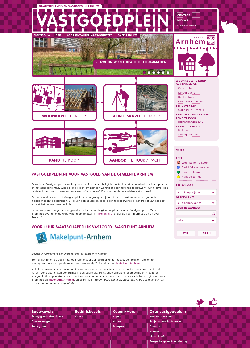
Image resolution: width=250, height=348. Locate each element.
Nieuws (182, 20)
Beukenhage (186, 97)
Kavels (79, 316)
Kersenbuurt (186, 92)
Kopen (117, 316)
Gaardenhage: (186, 84)
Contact (183, 15)
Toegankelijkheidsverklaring (168, 341)
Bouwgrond (39, 326)
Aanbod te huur (188, 126)
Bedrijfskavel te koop (192, 114)
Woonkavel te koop (191, 81)
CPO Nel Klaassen (191, 101)
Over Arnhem (128, 35)
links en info (104, 213)
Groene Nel (186, 88)
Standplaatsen (188, 134)
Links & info (186, 25)
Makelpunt (185, 130)
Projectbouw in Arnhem (165, 321)
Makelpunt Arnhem (128, 263)
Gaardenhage (41, 321)
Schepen (118, 326)
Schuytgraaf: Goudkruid (47, 316)
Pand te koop (186, 118)
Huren (117, 321)
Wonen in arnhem (161, 316)
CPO (58, 35)
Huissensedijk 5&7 (191, 121)
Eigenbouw (42, 35)
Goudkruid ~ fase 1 (191, 109)
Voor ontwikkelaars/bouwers (89, 35)
